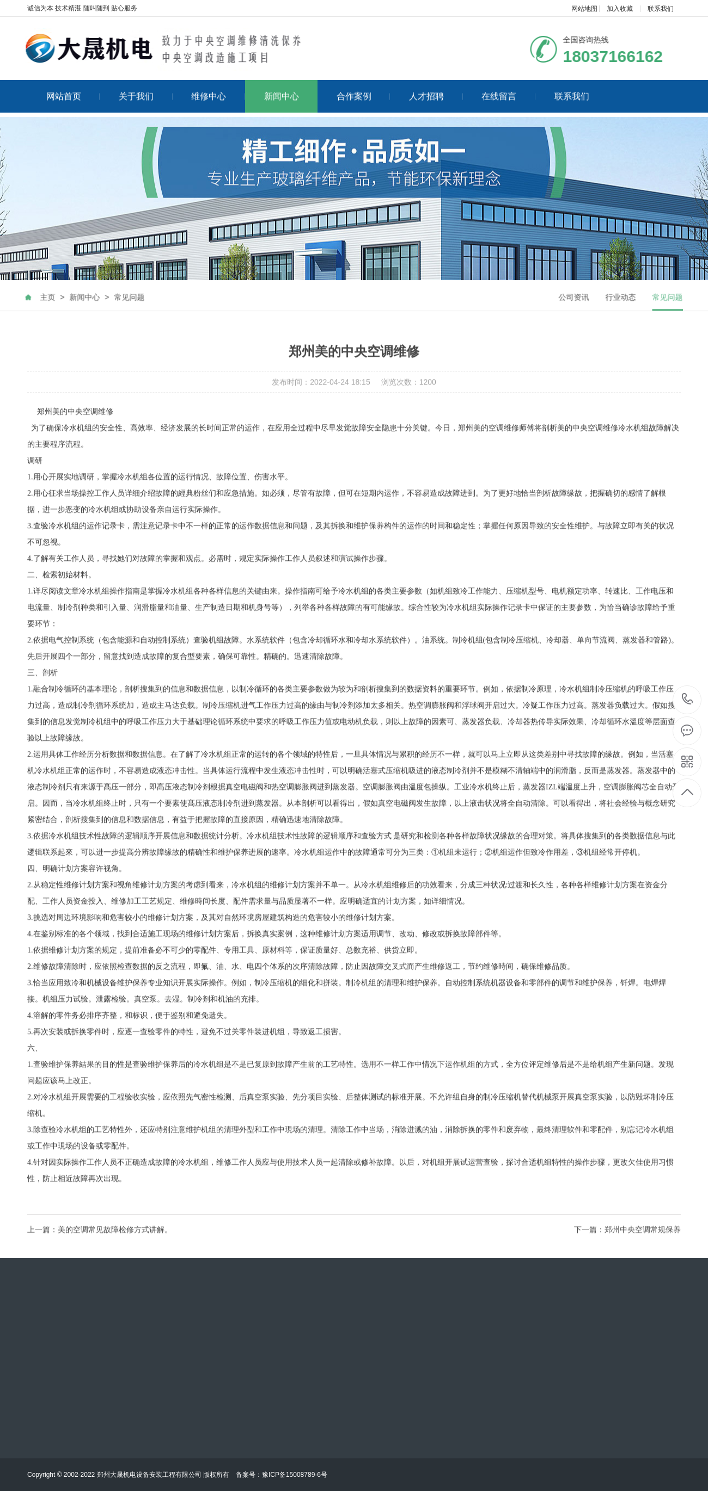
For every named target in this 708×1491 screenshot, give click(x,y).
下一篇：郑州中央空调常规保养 (627, 1244)
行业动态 (629, 312)
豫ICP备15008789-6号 (294, 1474)
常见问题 (120, 312)
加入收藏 (620, 9)
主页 (38, 312)
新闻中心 (281, 87)
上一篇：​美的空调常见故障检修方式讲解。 (99, 1244)
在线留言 (508, 87)
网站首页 (73, 87)
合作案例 (363, 87)
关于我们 (146, 87)
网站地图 (584, 9)
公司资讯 (582, 312)
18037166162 (687, 699)
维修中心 (218, 87)
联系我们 (661, 9)
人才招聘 (436, 87)
